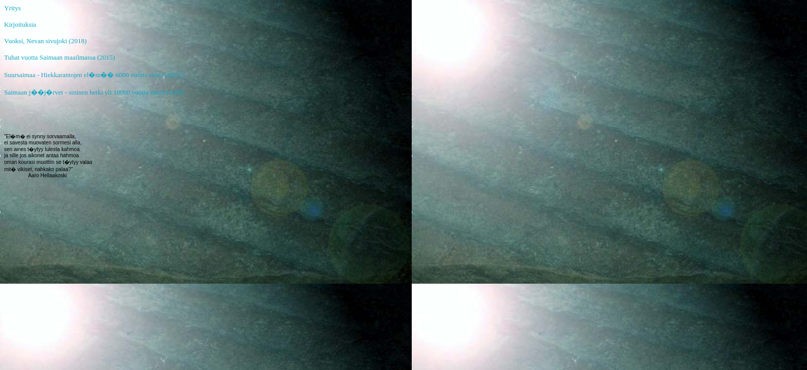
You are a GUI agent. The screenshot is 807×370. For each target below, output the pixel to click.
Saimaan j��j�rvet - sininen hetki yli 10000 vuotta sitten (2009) (94, 92)
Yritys (12, 8)
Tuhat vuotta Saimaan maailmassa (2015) (59, 57)
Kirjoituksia (20, 24)
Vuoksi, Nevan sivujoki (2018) (45, 41)
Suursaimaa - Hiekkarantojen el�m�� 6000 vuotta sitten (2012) (93, 75)
